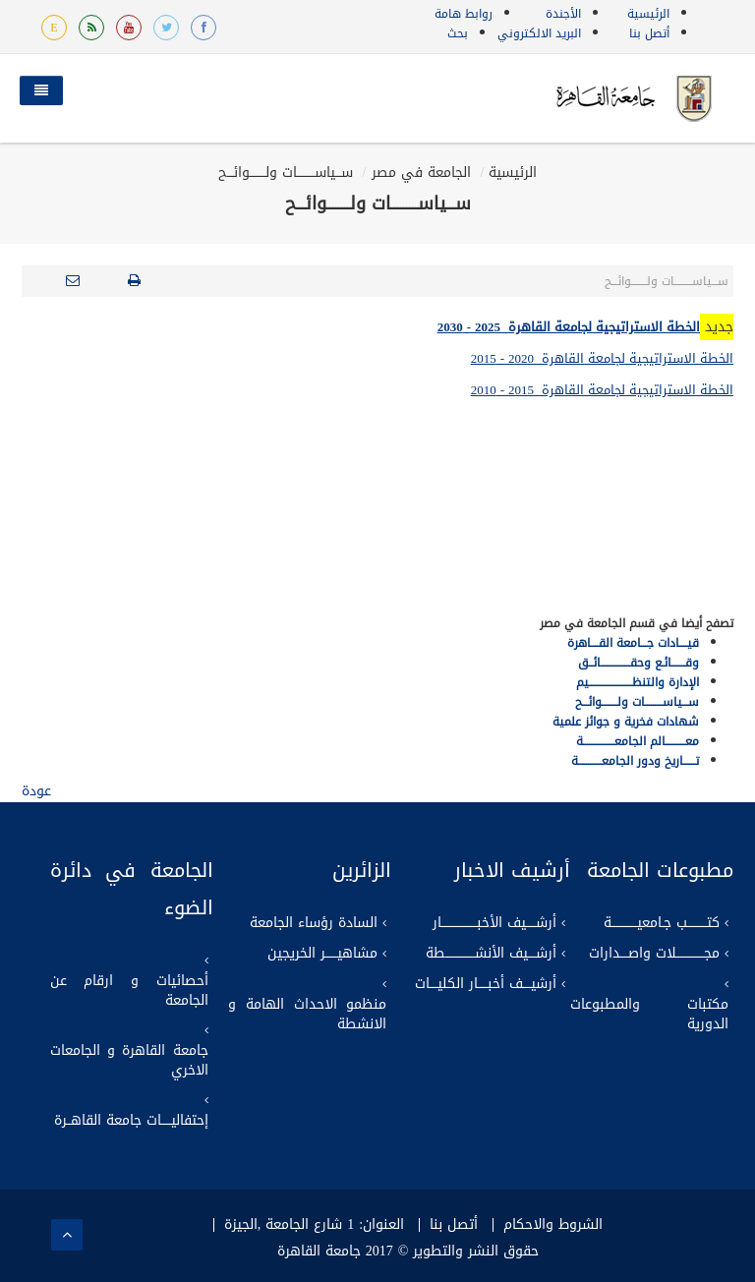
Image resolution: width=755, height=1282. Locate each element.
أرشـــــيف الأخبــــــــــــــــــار (494, 923)
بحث (457, 33)
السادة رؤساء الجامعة (314, 923)
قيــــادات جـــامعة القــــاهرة (633, 643)
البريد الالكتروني (539, 33)
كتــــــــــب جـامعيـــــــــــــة (662, 923)
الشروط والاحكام (553, 1225)
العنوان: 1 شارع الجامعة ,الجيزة (314, 1225)
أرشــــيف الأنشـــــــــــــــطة (491, 953)
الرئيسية (648, 14)
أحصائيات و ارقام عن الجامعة (129, 991)
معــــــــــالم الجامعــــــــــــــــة (637, 741)
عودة (36, 791)
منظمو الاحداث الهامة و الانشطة (307, 1014)
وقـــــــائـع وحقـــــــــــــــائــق (638, 662)
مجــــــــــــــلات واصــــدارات (654, 953)
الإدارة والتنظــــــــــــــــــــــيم (637, 682)
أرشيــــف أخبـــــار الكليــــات (485, 984)
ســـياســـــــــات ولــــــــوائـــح (285, 172)
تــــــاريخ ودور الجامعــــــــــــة (635, 761)
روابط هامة (464, 14)
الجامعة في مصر (421, 172)
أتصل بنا (649, 33)
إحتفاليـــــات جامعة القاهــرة (131, 1121)
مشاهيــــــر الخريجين (322, 953)
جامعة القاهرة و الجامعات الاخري (129, 1060)
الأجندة (563, 14)
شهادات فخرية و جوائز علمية (625, 721)
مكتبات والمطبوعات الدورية (649, 1014)
